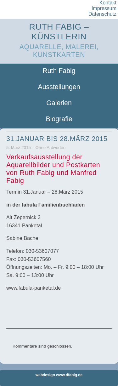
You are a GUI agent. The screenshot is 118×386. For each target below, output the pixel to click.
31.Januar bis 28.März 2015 (56, 139)
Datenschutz (102, 14)
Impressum (104, 8)
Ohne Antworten (51, 147)
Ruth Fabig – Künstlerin (59, 31)
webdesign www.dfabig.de (59, 375)
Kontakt (107, 2)
